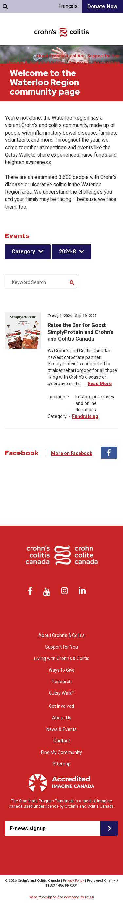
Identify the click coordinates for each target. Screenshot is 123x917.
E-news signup (28, 828)
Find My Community (61, 752)
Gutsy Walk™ (61, 693)
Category (23, 251)
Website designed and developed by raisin (61, 897)
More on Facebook (71, 453)
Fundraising (85, 416)
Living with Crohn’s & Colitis (35, 62)
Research (78, 62)
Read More (100, 383)
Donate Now (102, 6)
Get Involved (107, 68)
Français (68, 6)
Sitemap (62, 763)
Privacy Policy (73, 881)
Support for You (103, 55)
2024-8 (67, 251)
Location (56, 396)
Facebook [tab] (109, 452)
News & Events (61, 729)
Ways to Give (106, 62)
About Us (61, 717)
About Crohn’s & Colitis (61, 635)
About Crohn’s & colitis (59, 55)
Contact (61, 740)
